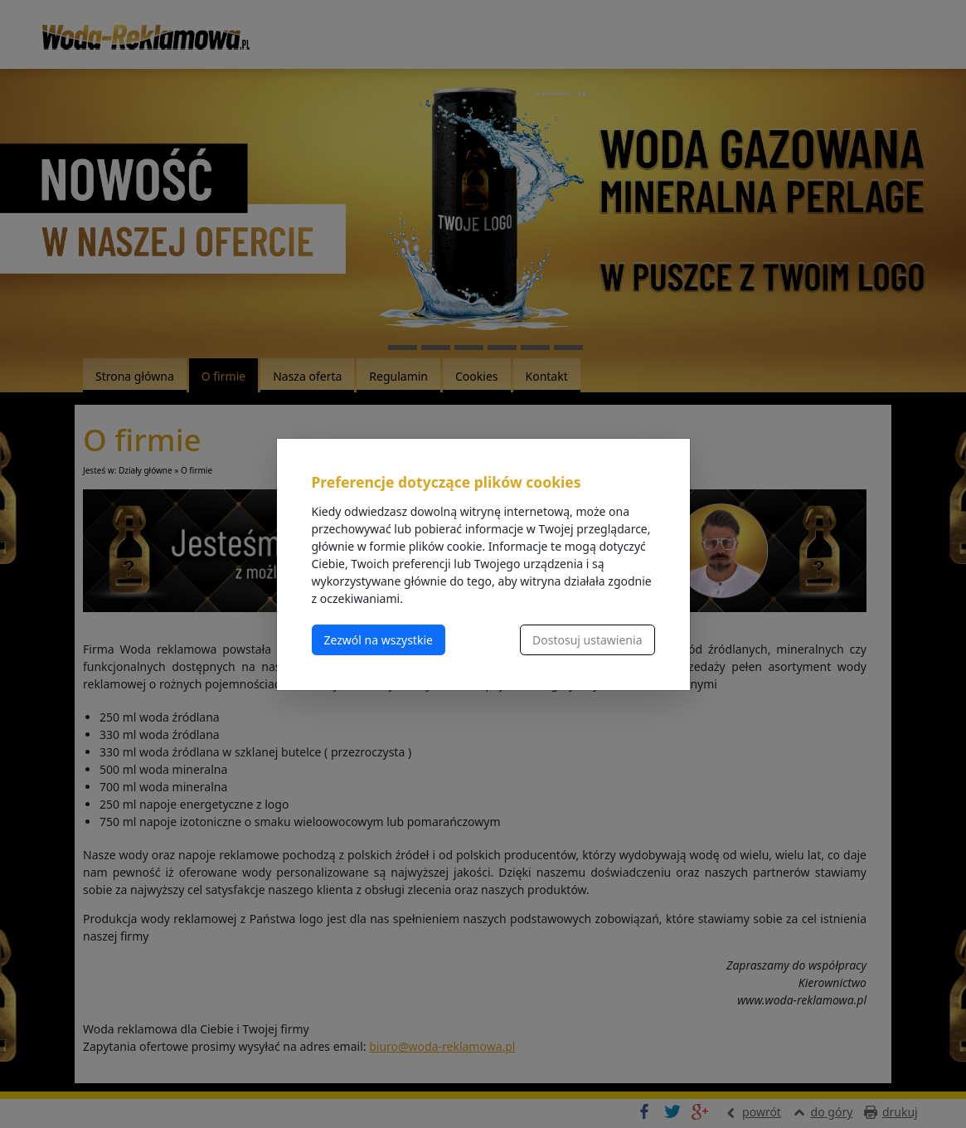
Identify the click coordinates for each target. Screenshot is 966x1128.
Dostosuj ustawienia (587, 640)
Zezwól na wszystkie (378, 640)
